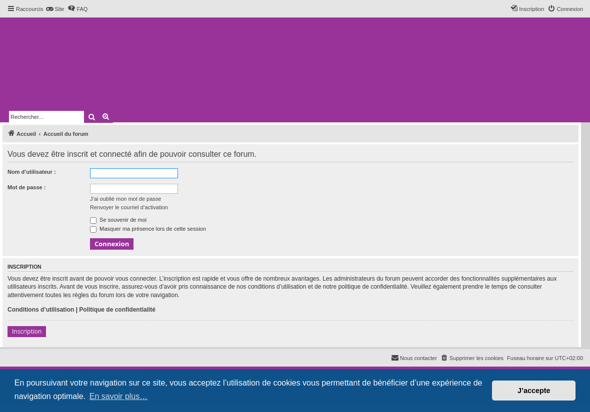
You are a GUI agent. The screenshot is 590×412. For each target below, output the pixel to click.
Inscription (27, 331)
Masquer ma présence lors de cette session (148, 229)
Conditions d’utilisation (41, 309)
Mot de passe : (27, 187)
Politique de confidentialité (117, 309)
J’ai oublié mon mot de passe (125, 199)
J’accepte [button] (534, 391)
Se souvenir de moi (118, 220)
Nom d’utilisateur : (32, 172)
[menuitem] (55, 9)
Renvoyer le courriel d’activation (129, 207)
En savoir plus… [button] (119, 396)
